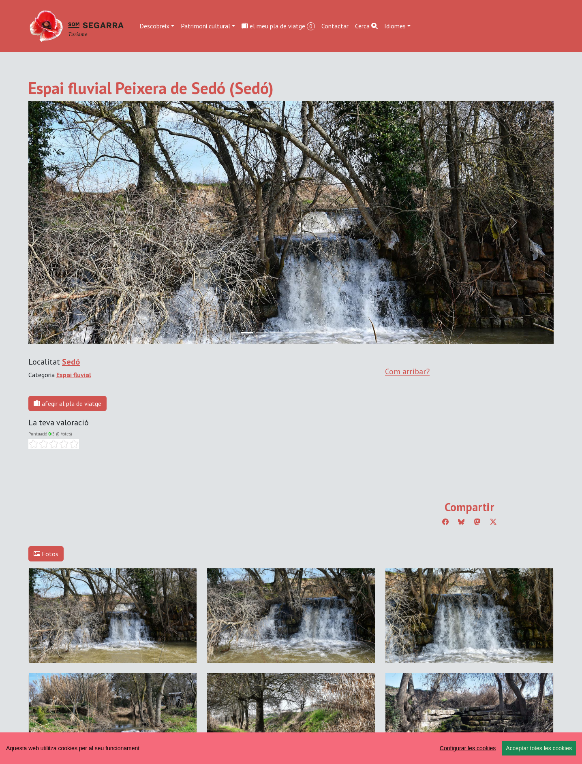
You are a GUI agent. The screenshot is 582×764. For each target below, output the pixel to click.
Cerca (366, 26)
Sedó (71, 361)
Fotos (46, 554)
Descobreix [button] (154, 26)
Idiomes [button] (395, 26)
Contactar (335, 26)
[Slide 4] (306, 332)
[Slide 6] (335, 332)
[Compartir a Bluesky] (461, 522)
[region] (291, 748)
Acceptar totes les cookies (539, 748)
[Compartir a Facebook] (445, 522)
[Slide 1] (262, 332)
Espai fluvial (73, 375)
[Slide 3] (291, 332)
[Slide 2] (276, 332)
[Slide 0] (247, 332)
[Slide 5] (320, 332)
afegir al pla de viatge (67, 403)
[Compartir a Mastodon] (477, 522)
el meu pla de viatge (278, 26)
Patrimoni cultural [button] (205, 26)
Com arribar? (407, 371)
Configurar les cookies (468, 748)
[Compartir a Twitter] (493, 522)
